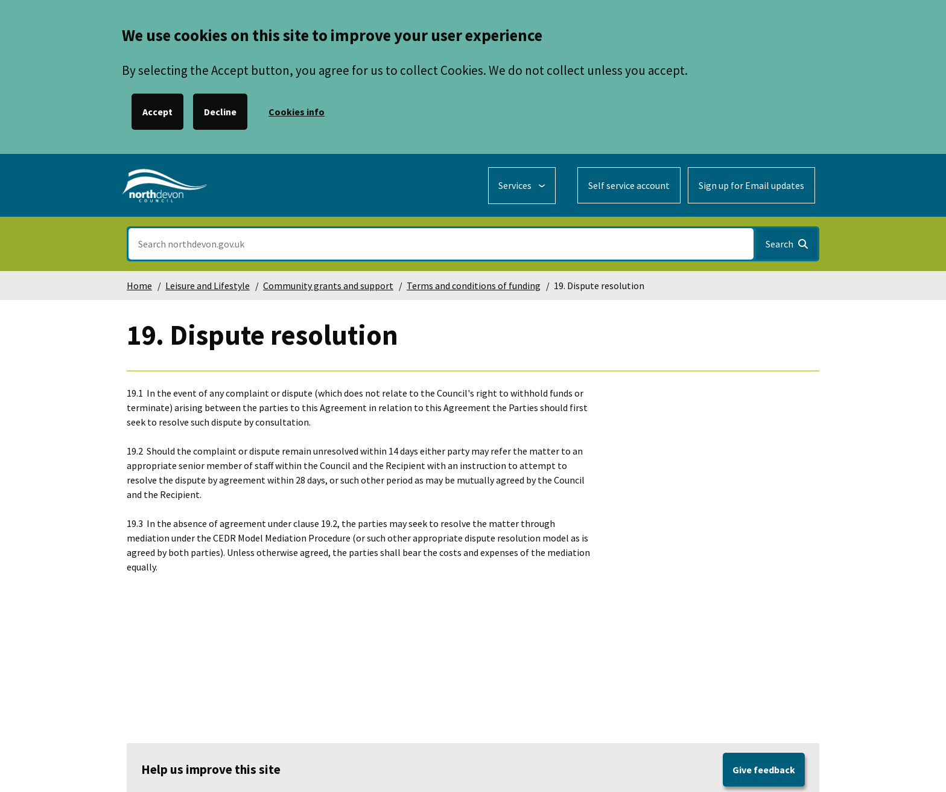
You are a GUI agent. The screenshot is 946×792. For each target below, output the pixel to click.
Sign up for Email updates (751, 185)
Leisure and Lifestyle (207, 285)
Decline (220, 112)
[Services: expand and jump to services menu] (522, 185)
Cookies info (296, 112)
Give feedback (763, 770)
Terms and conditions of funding (474, 285)
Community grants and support (328, 285)
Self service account (629, 185)
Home (139, 285)
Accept (157, 112)
